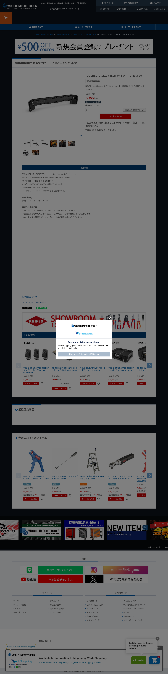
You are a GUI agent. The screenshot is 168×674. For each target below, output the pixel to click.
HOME (37, 34)
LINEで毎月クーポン (124, 9)
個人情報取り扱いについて (134, 604)
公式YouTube (143, 9)
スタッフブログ (93, 620)
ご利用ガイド (105, 9)
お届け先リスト (19, 612)
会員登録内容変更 (57, 608)
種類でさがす (37, 27)
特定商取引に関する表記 (133, 608)
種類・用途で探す (47, 34)
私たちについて (129, 612)
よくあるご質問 (129, 601)
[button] (149, 365)
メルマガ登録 (55, 612)
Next (145, 527)
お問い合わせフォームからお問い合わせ (47, 658)
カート (6, 18)
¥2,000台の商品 (127, 134)
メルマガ (157, 3)
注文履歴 (16, 608)
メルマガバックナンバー (133, 620)
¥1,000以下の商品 (93, 134)
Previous (22, 530)
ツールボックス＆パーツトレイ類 (84, 34)
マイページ (109, 3)
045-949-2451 (51, 649)
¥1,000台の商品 (111, 134)
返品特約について (29, 297)
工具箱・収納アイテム (63, 34)
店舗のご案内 (132, 3)
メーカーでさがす (85, 27)
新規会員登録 (55, 604)
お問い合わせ (160, 9)
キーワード (132, 27)
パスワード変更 (19, 604)
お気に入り (54, 601)
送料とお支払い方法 (95, 604)
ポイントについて (94, 612)
